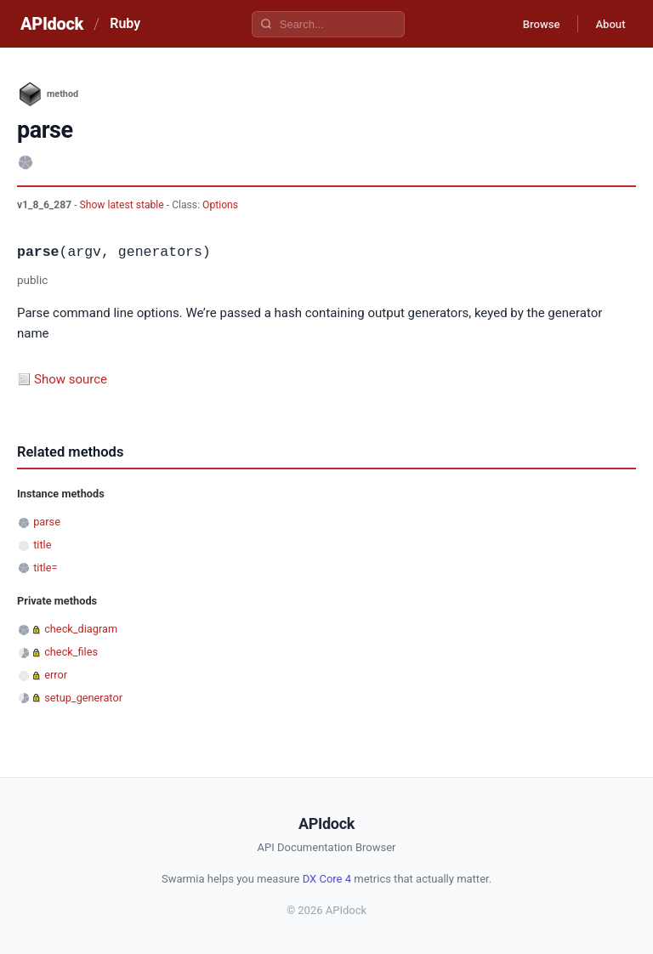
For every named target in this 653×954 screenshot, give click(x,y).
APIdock (51, 24)
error (55, 674)
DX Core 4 (327, 878)
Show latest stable (123, 205)
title (42, 544)
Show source (70, 379)
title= (45, 567)
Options (220, 205)
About (606, 24)
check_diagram (80, 628)
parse (46, 521)
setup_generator (83, 697)
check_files (71, 651)
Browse (529, 24)
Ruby (125, 23)
